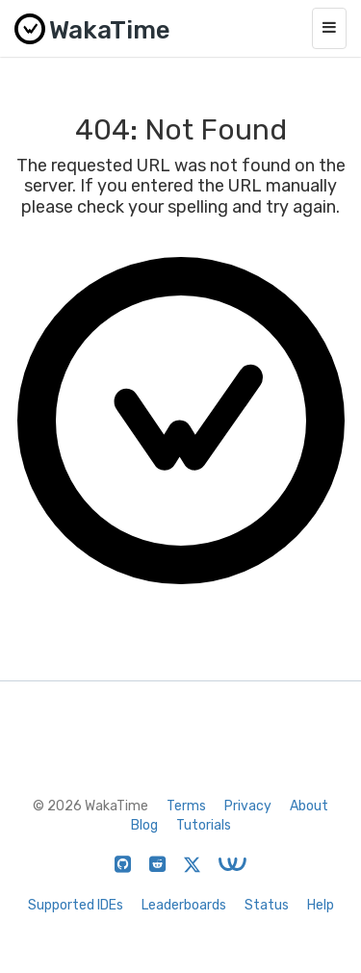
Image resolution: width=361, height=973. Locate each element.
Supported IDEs (75, 905)
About (309, 806)
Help (320, 905)
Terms (186, 806)
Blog (144, 825)
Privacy (247, 806)
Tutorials (203, 825)
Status (267, 905)
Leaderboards (184, 905)
